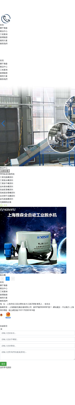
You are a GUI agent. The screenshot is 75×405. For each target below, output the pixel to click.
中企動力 (66, 307)
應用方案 (3, 40)
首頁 (2, 25)
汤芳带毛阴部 (5, 367)
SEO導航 (4, 310)
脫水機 (3, 275)
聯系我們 (3, 44)
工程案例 (3, 34)
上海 (72, 307)
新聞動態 (3, 37)
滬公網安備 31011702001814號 (22, 310)
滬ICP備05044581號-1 (42, 307)
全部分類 (5, 171)
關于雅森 (3, 28)
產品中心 (3, 31)
